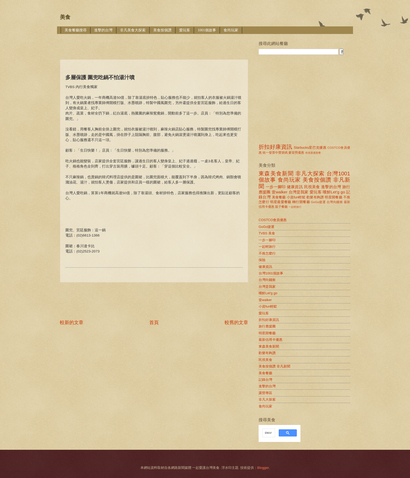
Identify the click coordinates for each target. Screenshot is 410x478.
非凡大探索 (310, 173)
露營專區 (265, 393)
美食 (65, 17)
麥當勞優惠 (296, 152)
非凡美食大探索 (133, 30)
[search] (268, 433)
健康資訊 (295, 187)
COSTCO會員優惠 (273, 220)
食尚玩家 (231, 30)
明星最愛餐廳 (280, 202)
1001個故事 (207, 30)
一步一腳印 (276, 187)
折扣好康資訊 (275, 147)
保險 (262, 260)
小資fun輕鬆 (296, 197)
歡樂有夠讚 (315, 197)
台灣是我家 (299, 192)
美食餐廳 (279, 197)
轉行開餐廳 (301, 202)
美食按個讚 (162, 30)
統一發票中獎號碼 (275, 152)
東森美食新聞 (276, 173)
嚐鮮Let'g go (334, 192)
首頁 (154, 322)
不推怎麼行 (267, 253)
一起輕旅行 (294, 206)
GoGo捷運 (318, 202)
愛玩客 (184, 30)
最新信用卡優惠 (270, 340)
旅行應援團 (267, 326)
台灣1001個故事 (271, 273)
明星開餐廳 (333, 197)
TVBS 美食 (267, 233)
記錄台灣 (265, 380)
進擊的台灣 (103, 30)
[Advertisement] (155, 43)
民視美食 (312, 187)
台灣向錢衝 (335, 202)
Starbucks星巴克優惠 (310, 147)
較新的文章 (71, 322)
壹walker (279, 192)
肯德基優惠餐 (313, 152)
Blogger (263, 468)
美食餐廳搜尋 (76, 30)
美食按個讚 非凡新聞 (274, 366)
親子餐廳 (281, 206)
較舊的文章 (236, 322)
